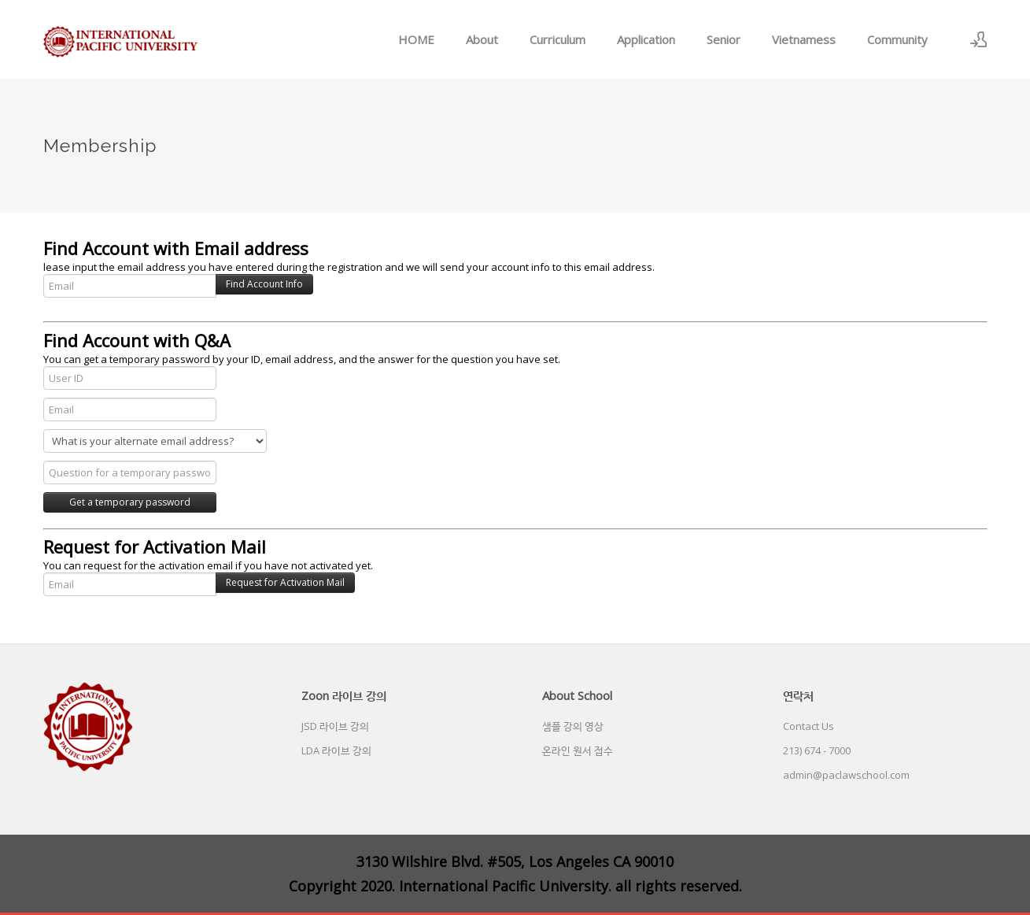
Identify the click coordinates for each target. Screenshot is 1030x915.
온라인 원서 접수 (577, 750)
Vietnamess (804, 39)
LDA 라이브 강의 (336, 750)
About (482, 39)
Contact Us (808, 726)
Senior (723, 39)
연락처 (798, 695)
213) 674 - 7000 (817, 750)
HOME (416, 39)
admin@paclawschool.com (846, 775)
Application (646, 39)
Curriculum (557, 39)
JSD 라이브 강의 (335, 726)
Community (897, 39)
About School (577, 695)
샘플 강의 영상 (573, 726)
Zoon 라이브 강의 (343, 695)
